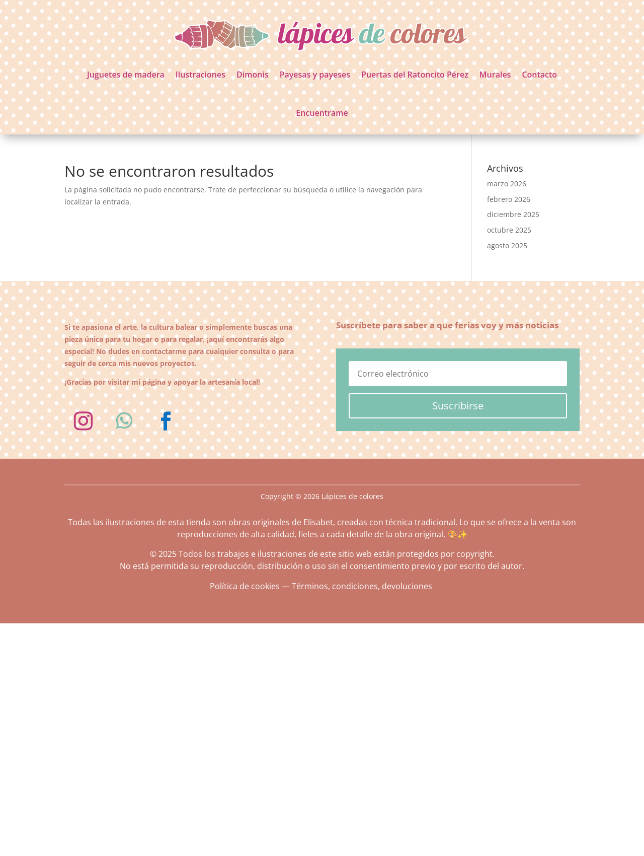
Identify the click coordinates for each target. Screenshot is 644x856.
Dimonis (252, 74)
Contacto (539, 74)
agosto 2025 (507, 245)
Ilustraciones (200, 74)
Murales (495, 74)
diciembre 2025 (513, 214)
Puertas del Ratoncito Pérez (414, 74)
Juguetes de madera (126, 74)
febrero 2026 (508, 199)
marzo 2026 (506, 183)
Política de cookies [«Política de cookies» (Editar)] (245, 586)
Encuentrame (322, 112)
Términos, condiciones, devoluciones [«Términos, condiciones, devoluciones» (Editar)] (362, 586)
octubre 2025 (509, 230)
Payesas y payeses (315, 74)
